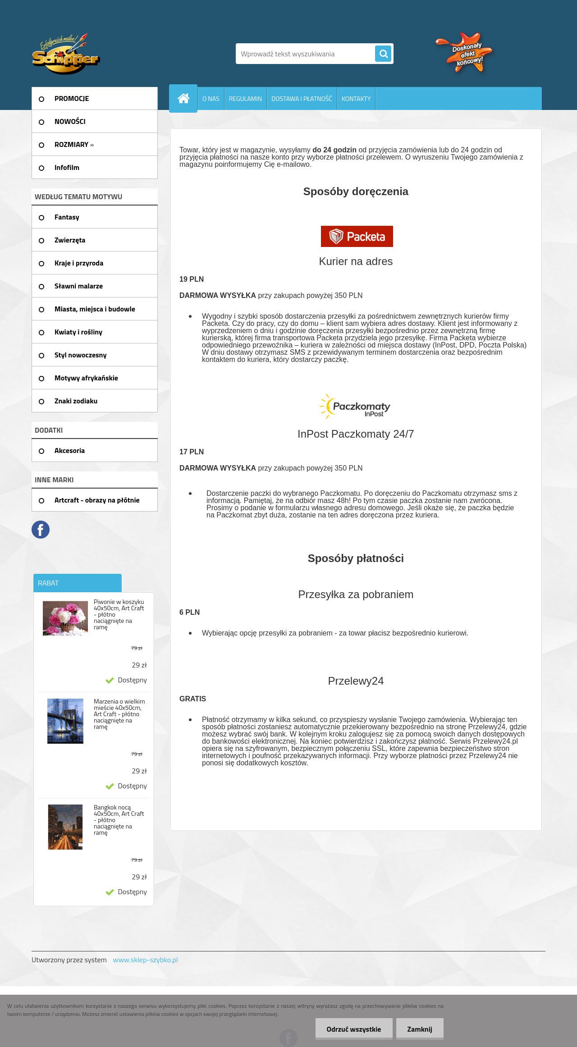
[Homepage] (187, 98)
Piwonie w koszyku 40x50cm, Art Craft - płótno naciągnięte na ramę (119, 614)
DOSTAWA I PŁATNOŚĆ (301, 98)
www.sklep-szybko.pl (145, 959)
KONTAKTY (356, 98)
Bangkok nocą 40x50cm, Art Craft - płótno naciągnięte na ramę (119, 820)
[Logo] (94, 53)
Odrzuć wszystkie (354, 1029)
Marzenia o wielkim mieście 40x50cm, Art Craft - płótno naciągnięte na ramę (119, 714)
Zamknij (420, 1029)
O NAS (211, 98)
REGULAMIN (245, 98)
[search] (383, 54)
